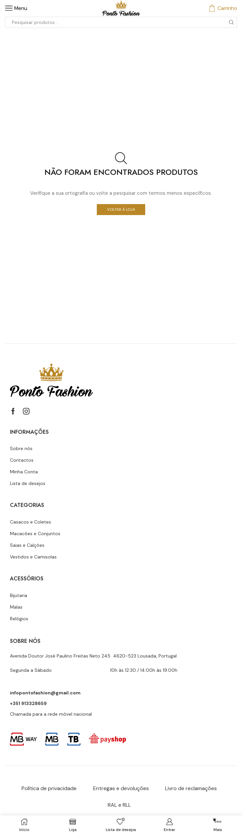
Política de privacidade (49, 788)
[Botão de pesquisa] (231, 22)
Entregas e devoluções (121, 788)
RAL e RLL (119, 804)
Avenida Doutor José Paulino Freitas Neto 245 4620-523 (74, 656)
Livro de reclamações (191, 788)
